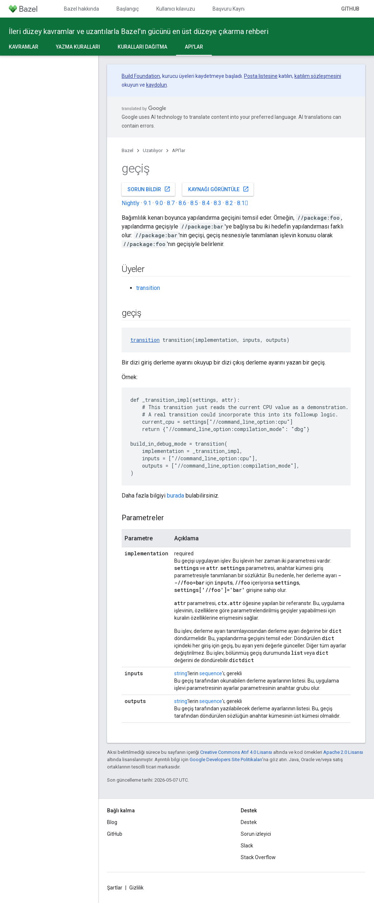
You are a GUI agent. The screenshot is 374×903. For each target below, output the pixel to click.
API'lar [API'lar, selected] (194, 47)
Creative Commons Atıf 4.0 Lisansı (236, 752)
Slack (247, 846)
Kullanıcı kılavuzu (175, 9)
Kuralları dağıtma (142, 47)
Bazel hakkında (81, 9)
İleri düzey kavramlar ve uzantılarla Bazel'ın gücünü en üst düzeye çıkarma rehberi (138, 31)
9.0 (159, 203)
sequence (210, 673)
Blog (112, 822)
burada (175, 495)
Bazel (127, 150)
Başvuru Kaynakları (234, 9)
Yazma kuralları (78, 47)
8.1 (242, 203)
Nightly (131, 203)
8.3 (217, 203)
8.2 (229, 203)
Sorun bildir (149, 189)
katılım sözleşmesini (317, 76)
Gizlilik (136, 888)
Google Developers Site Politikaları (226, 759)
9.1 (147, 203)
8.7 (171, 203)
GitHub (350, 9)
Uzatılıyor (153, 150)
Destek (249, 822)
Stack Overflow (258, 857)
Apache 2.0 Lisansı (343, 752)
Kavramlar (23, 47)
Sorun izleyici (256, 834)
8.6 (182, 203)
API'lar (178, 150)
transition (148, 287)
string (180, 673)
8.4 (206, 203)
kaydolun (156, 85)
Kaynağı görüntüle (218, 189)
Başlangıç (128, 9)
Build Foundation (141, 76)
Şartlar (114, 888)
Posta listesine (261, 76)
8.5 (194, 203)
